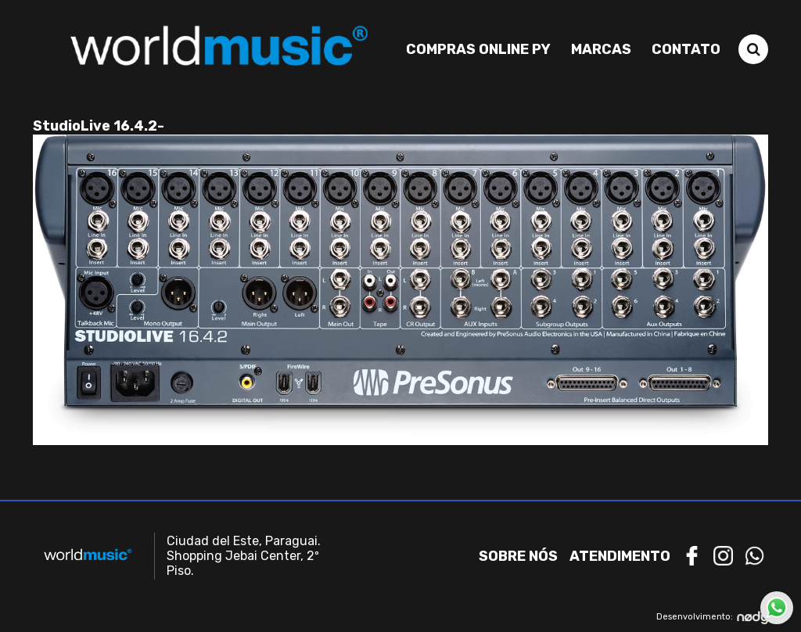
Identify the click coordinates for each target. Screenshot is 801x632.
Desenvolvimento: (712, 617)
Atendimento (619, 556)
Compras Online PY (478, 49)
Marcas (601, 49)
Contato (686, 49)
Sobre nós (518, 556)
